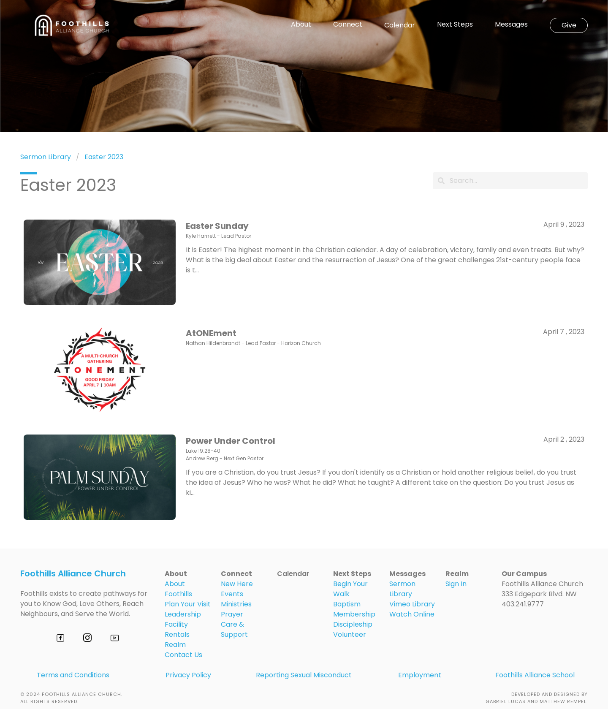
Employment (419, 675)
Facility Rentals (177, 629)
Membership (354, 614)
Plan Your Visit (188, 604)
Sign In (456, 584)
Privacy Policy (188, 675)
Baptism (347, 604)
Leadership (183, 614)
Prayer (232, 614)
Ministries (236, 604)
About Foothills (178, 589)
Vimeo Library (412, 604)
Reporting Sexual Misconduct (304, 675)
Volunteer (349, 634)
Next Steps (455, 24)
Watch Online (411, 614)
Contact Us (183, 655)
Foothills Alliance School (535, 675)
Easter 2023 (103, 157)
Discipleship (352, 624)
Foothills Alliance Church (73, 573)
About (301, 24)
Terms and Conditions (73, 675)
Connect (347, 24)
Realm (175, 644)
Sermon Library (45, 157)
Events (232, 594)
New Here (237, 584)
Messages (511, 24)
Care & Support (234, 629)
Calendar (399, 25)
